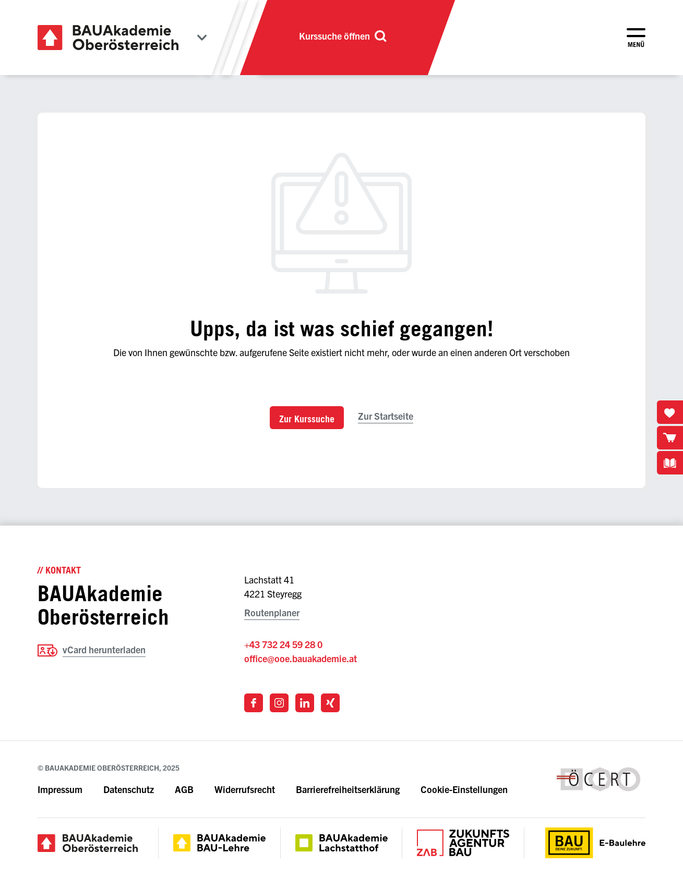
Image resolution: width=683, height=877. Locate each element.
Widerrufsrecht (244, 789)
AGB (184, 789)
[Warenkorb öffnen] (670, 437)
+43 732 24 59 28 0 (283, 644)
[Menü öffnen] (636, 37)
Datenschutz (128, 789)
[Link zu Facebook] (253, 702)
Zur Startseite (385, 416)
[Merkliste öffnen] (670, 412)
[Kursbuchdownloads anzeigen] (670, 462)
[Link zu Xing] (330, 702)
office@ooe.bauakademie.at (300, 658)
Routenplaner (271, 612)
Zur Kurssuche (306, 418)
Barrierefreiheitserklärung (349, 789)
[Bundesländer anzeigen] (202, 37)
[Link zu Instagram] (279, 702)
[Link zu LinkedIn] (304, 702)
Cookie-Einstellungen (464, 789)
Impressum (60, 789)
